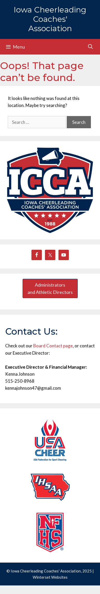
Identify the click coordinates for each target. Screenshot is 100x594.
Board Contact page (53, 345)
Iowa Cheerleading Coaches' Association (50, 19)
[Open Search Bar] (90, 46)
